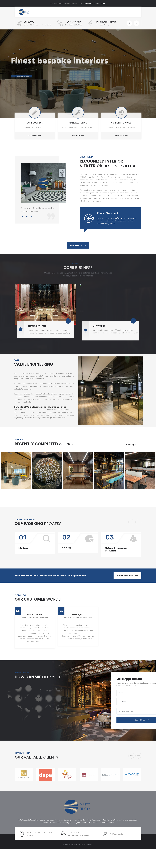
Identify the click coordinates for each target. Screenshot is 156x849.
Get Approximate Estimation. (95, 3)
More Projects (133, 445)
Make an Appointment (127, 576)
